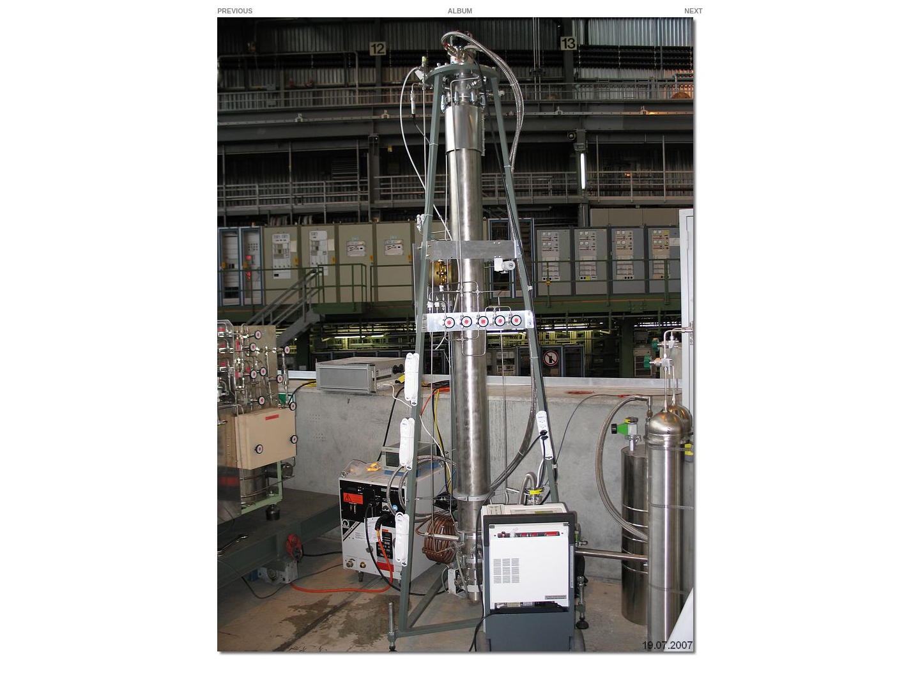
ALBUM (460, 11)
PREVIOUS (234, 11)
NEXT (693, 11)
